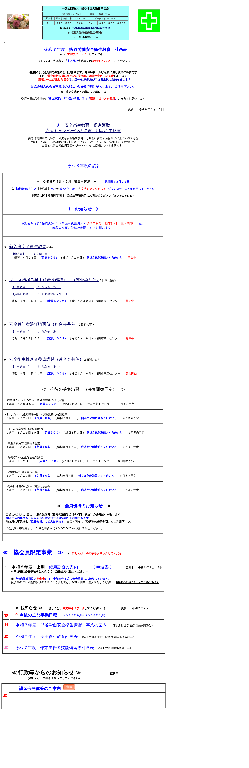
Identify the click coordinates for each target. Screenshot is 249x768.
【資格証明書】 (20, 294)
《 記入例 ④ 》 (47, 366)
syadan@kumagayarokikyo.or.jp (91, 27)
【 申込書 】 (23, 287)
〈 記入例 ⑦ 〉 (48, 287)
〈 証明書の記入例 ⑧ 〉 (54, 294)
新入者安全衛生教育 (27, 246)
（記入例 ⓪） (40, 253)
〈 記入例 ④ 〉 (48, 331)
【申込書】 (18, 253)
